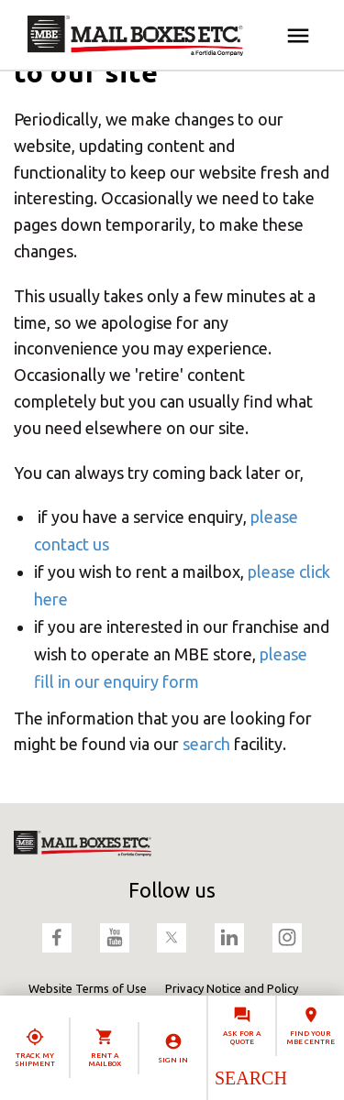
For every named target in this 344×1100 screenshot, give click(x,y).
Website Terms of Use (87, 988)
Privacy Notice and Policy (231, 988)
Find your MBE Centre (310, 1037)
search (206, 744)
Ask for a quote (242, 1037)
